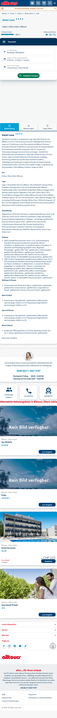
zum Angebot (47, 452)
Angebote (48, 561)
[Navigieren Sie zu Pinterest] (15, 646)
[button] (28, 624)
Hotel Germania (8, 548)
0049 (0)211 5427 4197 (28, 370)
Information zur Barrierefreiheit (40, 698)
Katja (3, 495)
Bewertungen (28, 126)
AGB (3, 694)
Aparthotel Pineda (9, 605)
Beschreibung (9, 127)
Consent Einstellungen (10, 701)
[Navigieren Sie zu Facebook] (4, 646)
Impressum (32, 694)
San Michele (6, 442)
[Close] (55, 8)
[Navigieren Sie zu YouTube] (20, 646)
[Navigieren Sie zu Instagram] (9, 646)
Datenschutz (6, 698)
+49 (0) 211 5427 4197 (28, 688)
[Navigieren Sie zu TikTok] (25, 646)
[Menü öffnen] (54, 3)
